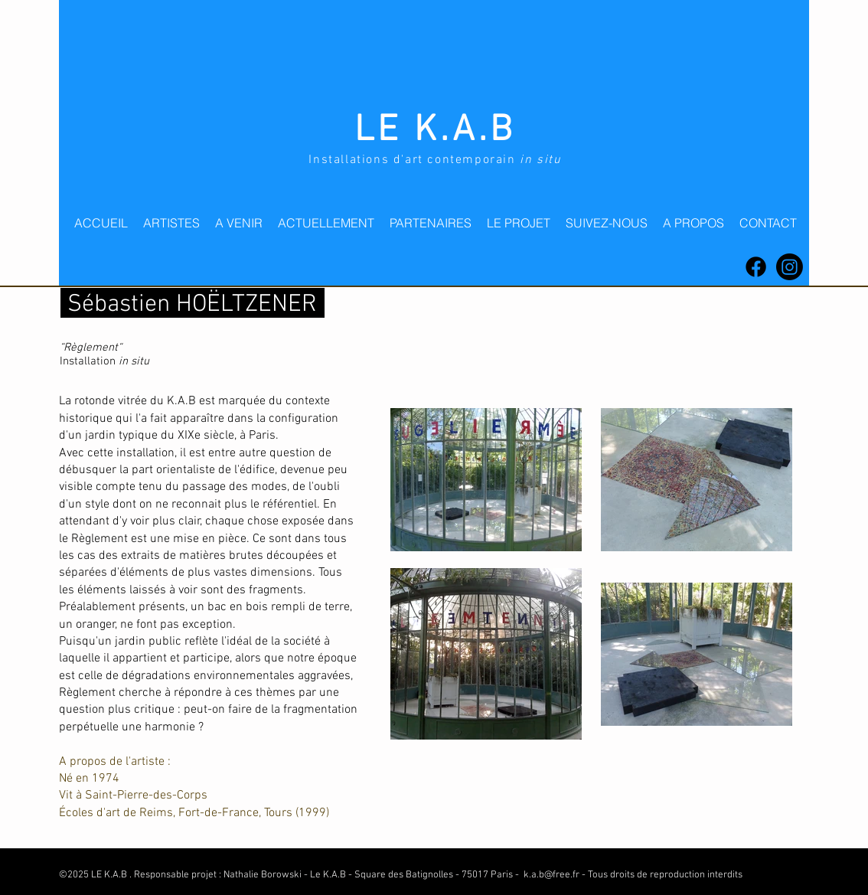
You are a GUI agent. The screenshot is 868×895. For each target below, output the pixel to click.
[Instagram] (789, 266)
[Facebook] (755, 266)
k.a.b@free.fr (551, 875)
